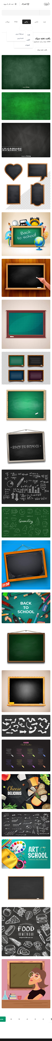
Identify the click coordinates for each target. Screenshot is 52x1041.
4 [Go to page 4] (27, 1019)
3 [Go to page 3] (35, 1019)
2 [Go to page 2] (43, 1019)
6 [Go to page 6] (11, 1019)
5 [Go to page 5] (19, 1019)
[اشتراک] (25, 4)
